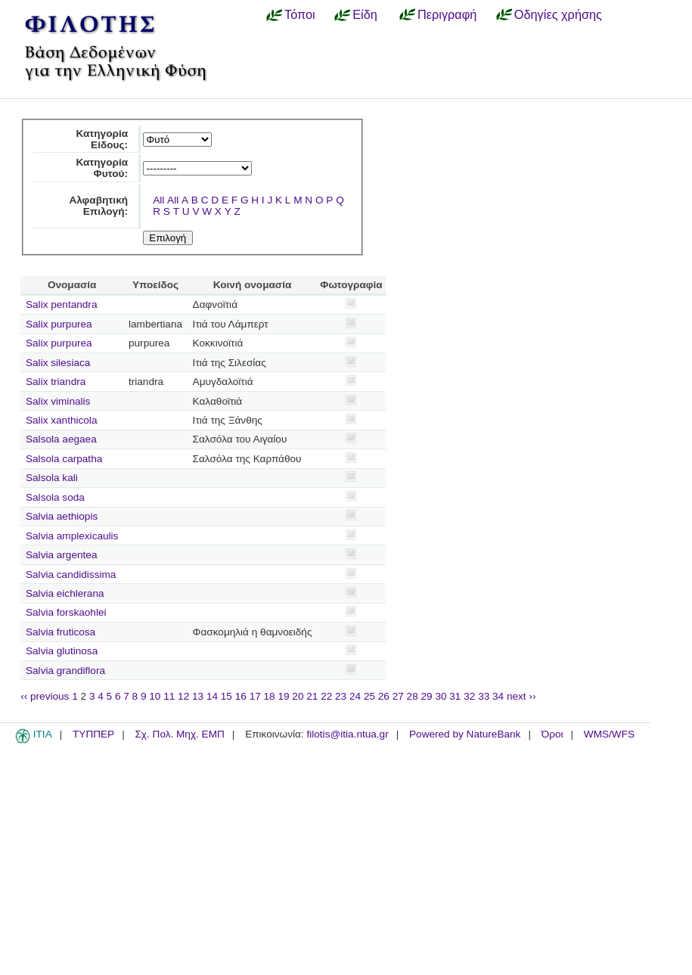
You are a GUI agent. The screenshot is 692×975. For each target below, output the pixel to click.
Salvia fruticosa (60, 632)
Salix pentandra (61, 304)
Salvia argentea (61, 554)
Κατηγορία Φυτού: (102, 168)
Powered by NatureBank (464, 734)
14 (212, 696)
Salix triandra (55, 381)
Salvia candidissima (71, 574)
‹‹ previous (44, 696)
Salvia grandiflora (65, 670)
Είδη (364, 14)
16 (241, 696)
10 (154, 696)
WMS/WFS (609, 734)
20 (297, 696)
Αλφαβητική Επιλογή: (98, 205)
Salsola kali (52, 477)
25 (369, 696)
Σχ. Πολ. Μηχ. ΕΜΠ (179, 734)
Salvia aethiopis (62, 516)
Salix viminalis (58, 401)
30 (440, 696)
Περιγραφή (446, 14)
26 (383, 696)
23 (340, 696)
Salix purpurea (59, 324)
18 (269, 696)
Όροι (552, 734)
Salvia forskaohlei (66, 612)
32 (469, 696)
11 (169, 696)
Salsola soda (55, 497)
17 (255, 696)
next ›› (521, 696)
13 (197, 696)
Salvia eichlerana (65, 593)
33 (483, 696)
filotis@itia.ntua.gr (347, 734)
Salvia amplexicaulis (72, 536)
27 (398, 696)
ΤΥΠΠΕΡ (93, 734)
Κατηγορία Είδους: (102, 139)
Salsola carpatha (64, 458)
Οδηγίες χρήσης (558, 14)
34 (498, 696)
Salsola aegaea (61, 439)
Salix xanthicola (61, 420)
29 (427, 696)
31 (455, 696)
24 (355, 696)
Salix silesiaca (58, 362)
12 (183, 696)
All (158, 200)
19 (283, 696)
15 (226, 696)
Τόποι (299, 14)
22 (326, 696)
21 (312, 696)
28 (412, 696)
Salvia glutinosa (62, 651)
